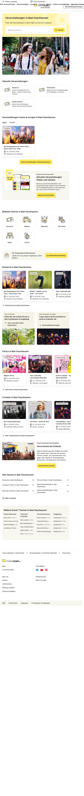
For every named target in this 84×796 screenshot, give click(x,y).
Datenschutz (13, 603)
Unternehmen (7, 584)
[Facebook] (37, 569)
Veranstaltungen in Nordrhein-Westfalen (41, 553)
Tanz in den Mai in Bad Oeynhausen (13, 324)
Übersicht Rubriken (8, 591)
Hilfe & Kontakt (41, 580)
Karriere (5, 580)
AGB (3, 603)
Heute (4, 122)
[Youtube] (41, 569)
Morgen (12, 122)
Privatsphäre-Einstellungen (41, 603)
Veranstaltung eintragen (49, 325)
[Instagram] (46, 569)
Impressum (24, 603)
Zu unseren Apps (8, 570)
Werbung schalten (8, 588)
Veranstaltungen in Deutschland (13, 553)
